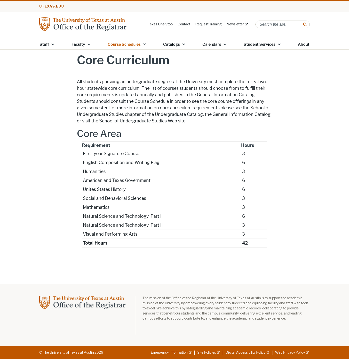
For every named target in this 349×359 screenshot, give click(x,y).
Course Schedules (124, 44)
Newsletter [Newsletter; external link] (235, 24)
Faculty (78, 44)
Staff (44, 44)
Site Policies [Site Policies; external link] (206, 353)
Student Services (259, 44)
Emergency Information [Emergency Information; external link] (169, 353)
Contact (184, 24)
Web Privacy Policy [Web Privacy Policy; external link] (290, 353)
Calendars (211, 44)
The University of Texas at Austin (68, 353)
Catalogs (171, 44)
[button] (53, 44)
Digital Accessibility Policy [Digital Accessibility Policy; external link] (245, 353)
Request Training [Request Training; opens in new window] (208, 24)
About (303, 44)
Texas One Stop (160, 24)
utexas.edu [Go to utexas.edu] (51, 6)
